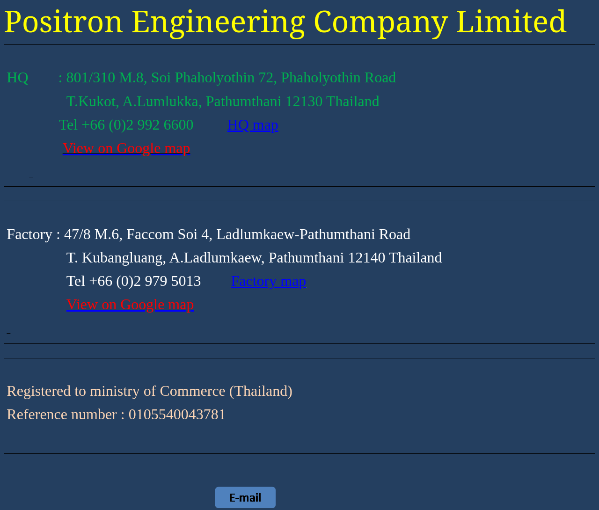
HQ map (252, 124)
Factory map (269, 280)
